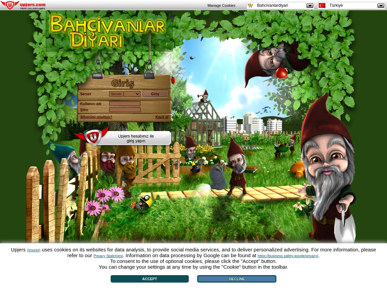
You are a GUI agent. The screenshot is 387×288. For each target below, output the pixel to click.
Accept (149, 279)
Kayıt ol (162, 117)
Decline (237, 279)
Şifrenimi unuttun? (96, 117)
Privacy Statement (108, 256)
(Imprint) (34, 250)
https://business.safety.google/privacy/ (288, 256)
